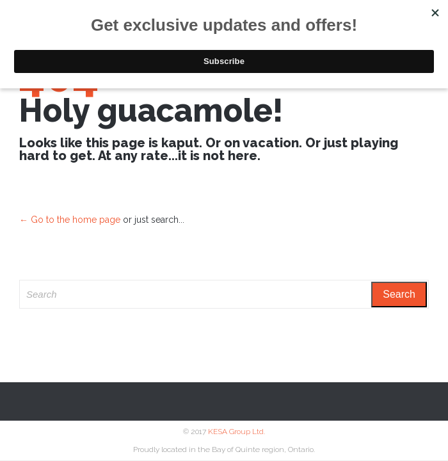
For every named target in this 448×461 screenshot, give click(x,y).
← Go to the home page (69, 219)
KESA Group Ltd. (236, 431)
